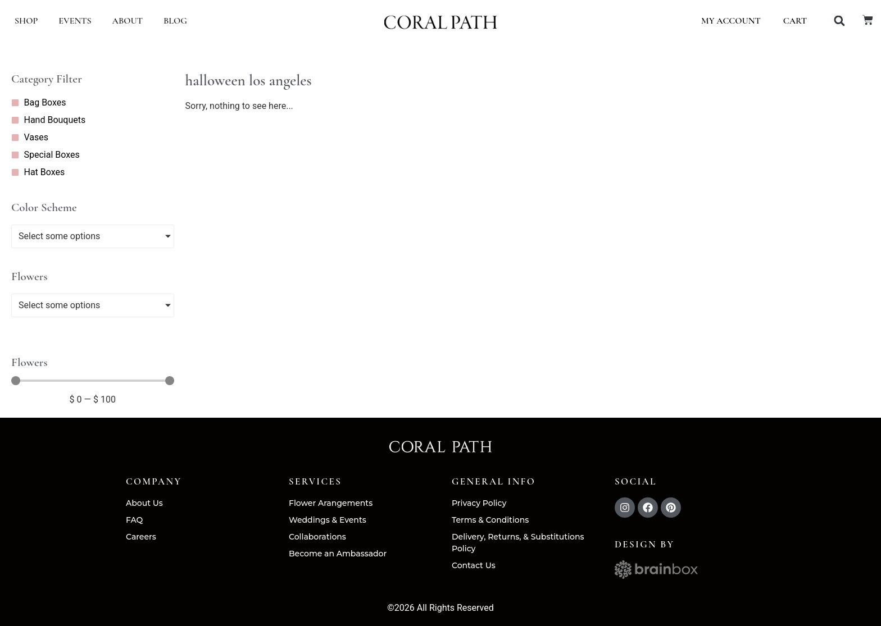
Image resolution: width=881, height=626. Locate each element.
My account (731, 20)
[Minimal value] (92, 380)
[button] (839, 21)
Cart (795, 20)
